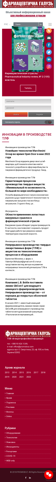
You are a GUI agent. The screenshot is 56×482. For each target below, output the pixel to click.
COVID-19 (10, 456)
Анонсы (10, 412)
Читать (28, 88)
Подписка (11, 402)
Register (39, 114)
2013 (7, 372)
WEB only (10, 460)
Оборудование (13, 433)
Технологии (11, 437)
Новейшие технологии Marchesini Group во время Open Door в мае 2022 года (27, 154)
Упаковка (10, 442)
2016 (28, 372)
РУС (6, 24)
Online (9, 416)
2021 (21, 377)
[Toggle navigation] (50, 24)
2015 (21, 372)
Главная (10, 393)
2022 (28, 377)
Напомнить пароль (12, 122)
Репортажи (11, 451)
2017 (36, 372)
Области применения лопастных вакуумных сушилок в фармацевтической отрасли (25, 218)
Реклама (10, 407)
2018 (43, 372)
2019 (7, 377)
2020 (14, 377)
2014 (14, 372)
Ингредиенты (11, 211)
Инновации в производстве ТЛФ (20, 147)
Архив (9, 398)
